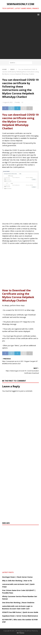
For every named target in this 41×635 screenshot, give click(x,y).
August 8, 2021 (8, 102)
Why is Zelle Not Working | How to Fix (17, 581)
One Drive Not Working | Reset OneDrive (18, 603)
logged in (15, 391)
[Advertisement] (20, 38)
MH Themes (20, 633)
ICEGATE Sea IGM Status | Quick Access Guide (20, 612)
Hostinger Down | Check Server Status (17, 577)
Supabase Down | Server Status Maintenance (20, 616)
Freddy (17, 102)
